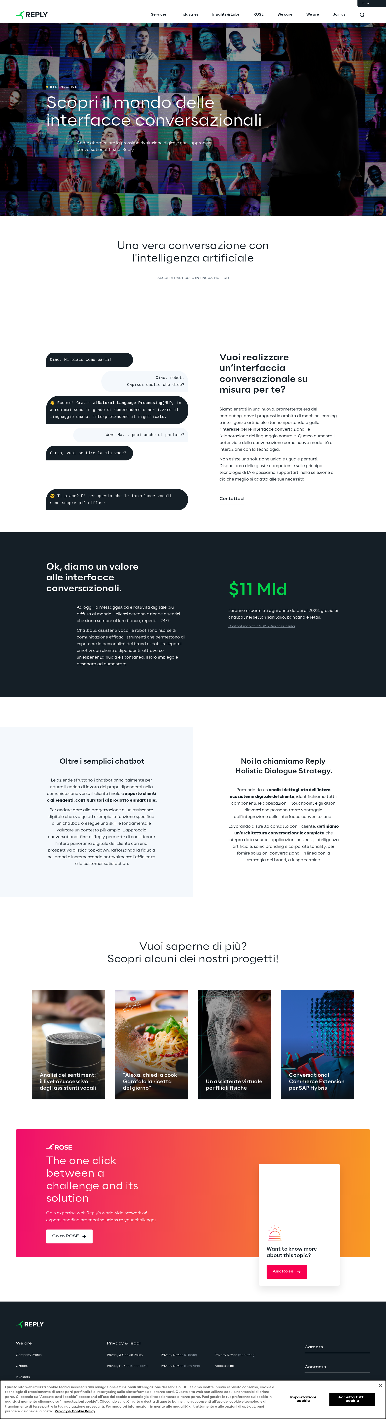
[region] (193, 1399)
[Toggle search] (362, 15)
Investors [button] (23, 1377)
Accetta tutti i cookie (352, 1399)
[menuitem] (159, 15)
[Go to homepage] (32, 15)
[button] (231, 499)
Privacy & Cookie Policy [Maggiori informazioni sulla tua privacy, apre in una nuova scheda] (75, 1411)
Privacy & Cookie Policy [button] (125, 1355)
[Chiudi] (380, 1385)
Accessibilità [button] (224, 1366)
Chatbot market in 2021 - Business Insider (261, 626)
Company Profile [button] (29, 1355)
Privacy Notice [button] (127, 1366)
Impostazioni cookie (303, 1399)
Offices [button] (22, 1366)
